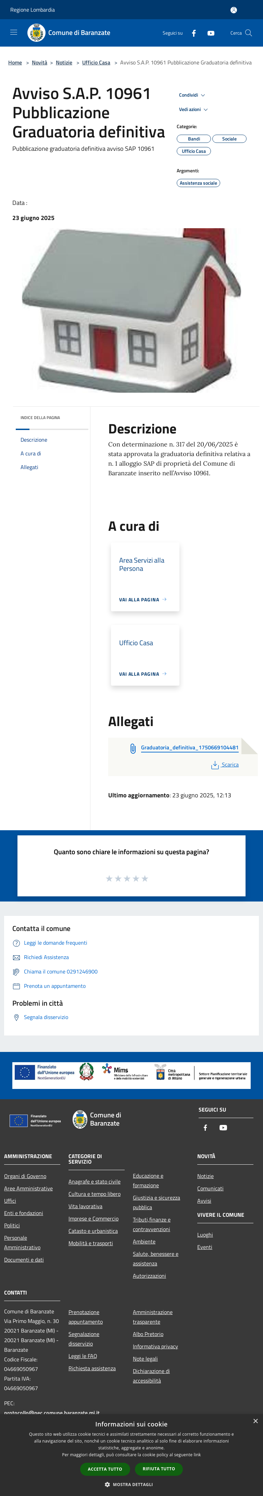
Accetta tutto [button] (105, 1469)
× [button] (255, 1421)
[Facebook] (191, 32)
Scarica (224, 764)
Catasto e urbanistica (93, 1231)
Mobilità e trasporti (90, 1243)
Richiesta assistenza (92, 1368)
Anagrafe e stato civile (94, 1181)
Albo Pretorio (148, 1334)
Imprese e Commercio (93, 1218)
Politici (12, 1225)
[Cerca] (249, 33)
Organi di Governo (25, 1176)
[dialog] (131, 1455)
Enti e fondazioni (23, 1213)
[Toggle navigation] (14, 32)
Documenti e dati (24, 1259)
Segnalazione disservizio (83, 1339)
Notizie (64, 62)
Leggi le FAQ (82, 1356)
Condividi (193, 95)
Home (15, 62)
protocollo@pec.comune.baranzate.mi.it (52, 1413)
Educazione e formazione (148, 1180)
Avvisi (204, 1201)
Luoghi (205, 1234)
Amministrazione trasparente (153, 1317)
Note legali (145, 1358)
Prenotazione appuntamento (85, 1317)
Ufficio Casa (96, 62)
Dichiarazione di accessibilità (151, 1376)
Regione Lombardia (32, 9)
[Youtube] (208, 32)
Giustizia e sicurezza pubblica (156, 1202)
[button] (131, 1484)
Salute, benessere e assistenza (155, 1258)
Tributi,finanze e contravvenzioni (152, 1224)
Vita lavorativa (85, 1206)
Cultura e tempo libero (94, 1194)
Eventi (204, 1247)
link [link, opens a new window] (197, 1455)
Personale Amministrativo (22, 1242)
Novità (39, 62)
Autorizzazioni (149, 1276)
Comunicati (210, 1188)
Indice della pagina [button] (40, 417)
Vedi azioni (194, 110)
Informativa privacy (155, 1346)
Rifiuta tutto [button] (159, 1469)
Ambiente (144, 1241)
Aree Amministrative (28, 1188)
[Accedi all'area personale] (233, 10)
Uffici (10, 1201)
